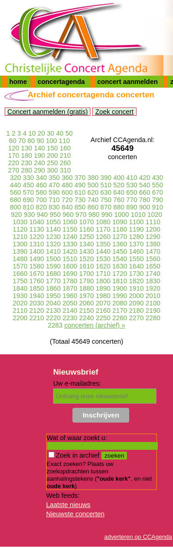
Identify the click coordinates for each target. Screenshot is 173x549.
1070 (86, 222)
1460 (136, 251)
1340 (86, 244)
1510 (69, 259)
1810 (120, 281)
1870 (69, 288)
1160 (86, 229)
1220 (36, 236)
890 (131, 207)
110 (64, 140)
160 (65, 148)
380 (93, 177)
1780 (69, 281)
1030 (19, 222)
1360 (120, 244)
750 (106, 199)
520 (119, 185)
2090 (136, 303)
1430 (86, 251)
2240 (86, 318)
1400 (36, 251)
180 (26, 155)
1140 (53, 229)
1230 (53, 236)
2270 (136, 318)
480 (66, 185)
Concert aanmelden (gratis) (47, 111)
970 (80, 214)
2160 (103, 310)
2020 (19, 303)
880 (119, 207)
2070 (103, 303)
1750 (19, 281)
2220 (53, 318)
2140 (69, 310)
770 (131, 199)
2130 (53, 310)
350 (54, 177)
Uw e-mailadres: (77, 383)
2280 (153, 318)
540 (144, 185)
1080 (103, 222)
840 (66, 207)
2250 (103, 318)
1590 (53, 266)
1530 (103, 259)
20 (41, 133)
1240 (69, 236)
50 (69, 133)
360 (66, 177)
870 (106, 207)
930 (29, 214)
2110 (19, 310)
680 (15, 199)
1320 (53, 244)
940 (42, 214)
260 (65, 163)
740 (93, 199)
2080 (120, 303)
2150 (86, 310)
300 (52, 170)
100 (51, 140)
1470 (153, 251)
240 (39, 163)
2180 (136, 310)
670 (157, 192)
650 (131, 192)
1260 (103, 236)
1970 (86, 295)
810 (28, 207)
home (18, 81)
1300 (19, 244)
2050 (69, 303)
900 (144, 207)
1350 (103, 244)
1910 (136, 288)
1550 (136, 259)
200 (52, 155)
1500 (53, 259)
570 (28, 192)
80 (31, 140)
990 (107, 214)
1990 (120, 295)
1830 (153, 281)
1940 (36, 295)
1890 (103, 288)
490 (79, 185)
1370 (136, 244)
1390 (19, 251)
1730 (136, 273)
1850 (36, 288)
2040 (53, 303)
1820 (136, 281)
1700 (86, 273)
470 (54, 185)
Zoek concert (114, 111)
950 (54, 214)
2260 (120, 318)
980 (94, 214)
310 (65, 170)
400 (119, 177)
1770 (53, 281)
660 (144, 192)
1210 (19, 236)
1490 (36, 259)
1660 (19, 273)
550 (157, 185)
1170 (103, 229)
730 (79, 199)
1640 (136, 266)
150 (52, 148)
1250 (86, 236)
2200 (19, 318)
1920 (153, 288)
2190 (153, 310)
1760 (36, 281)
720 (66, 199)
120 (13, 148)
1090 (120, 222)
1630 (120, 266)
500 (93, 185)
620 (93, 192)
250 (52, 163)
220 (13, 163)
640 (119, 192)
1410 (53, 251)
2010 (153, 295)
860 (93, 207)
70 (21, 140)
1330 (69, 244)
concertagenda (60, 81)
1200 (153, 229)
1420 (69, 251)
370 (79, 177)
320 (15, 177)
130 (26, 148)
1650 (153, 266)
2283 (55, 325)
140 (39, 148)
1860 (53, 288)
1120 (19, 229)
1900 (120, 288)
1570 (19, 266)
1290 (153, 236)
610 (79, 192)
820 (41, 207)
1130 (36, 229)
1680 (53, 273)
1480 (19, 259)
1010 (138, 214)
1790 (86, 281)
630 (106, 192)
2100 (153, 303)
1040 (36, 222)
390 (106, 177)
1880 (86, 288)
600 (66, 192)
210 (65, 155)
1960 (69, 295)
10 (32, 133)
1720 (120, 273)
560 (15, 192)
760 (119, 199)
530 (131, 185)
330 (28, 177)
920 (16, 214)
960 (67, 214)
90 (40, 140)
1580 (36, 266)
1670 (36, 273)
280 (26, 170)
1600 (69, 266)
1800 (103, 281)
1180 (120, 229)
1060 (69, 222)
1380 (153, 244)
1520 (86, 259)
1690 (69, 273)
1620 (103, 266)
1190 (136, 229)
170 (13, 155)
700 (41, 199)
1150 (69, 229)
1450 (120, 251)
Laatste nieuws (68, 504)
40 (60, 133)
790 (157, 199)
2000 (136, 295)
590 (54, 192)
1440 (103, 251)
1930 (19, 295)
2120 (36, 310)
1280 (136, 236)
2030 (36, 303)
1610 (86, 266)
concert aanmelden (127, 81)
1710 (103, 273)
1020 (155, 214)
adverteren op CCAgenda (138, 536)
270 (13, 170)
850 (79, 207)
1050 (53, 222)
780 (144, 199)
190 (39, 155)
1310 (36, 244)
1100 (136, 222)
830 (54, 207)
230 (26, 163)
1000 (121, 214)
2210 (36, 318)
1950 (53, 295)
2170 (120, 310)
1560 (153, 259)
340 (41, 177)
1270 (120, 236)
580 (41, 192)
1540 (120, 259)
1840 (19, 288)
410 (131, 177)
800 (15, 207)
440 (15, 185)
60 (12, 140)
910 (157, 207)
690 (28, 199)
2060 (86, 303)
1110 (153, 222)
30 (50, 133)
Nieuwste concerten (75, 514)
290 (39, 170)
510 (106, 185)
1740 (153, 273)
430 (157, 177)
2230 (69, 318)
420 (144, 177)
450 (28, 185)
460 (41, 185)
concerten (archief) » (95, 325)
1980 (103, 295)
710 (54, 199)
